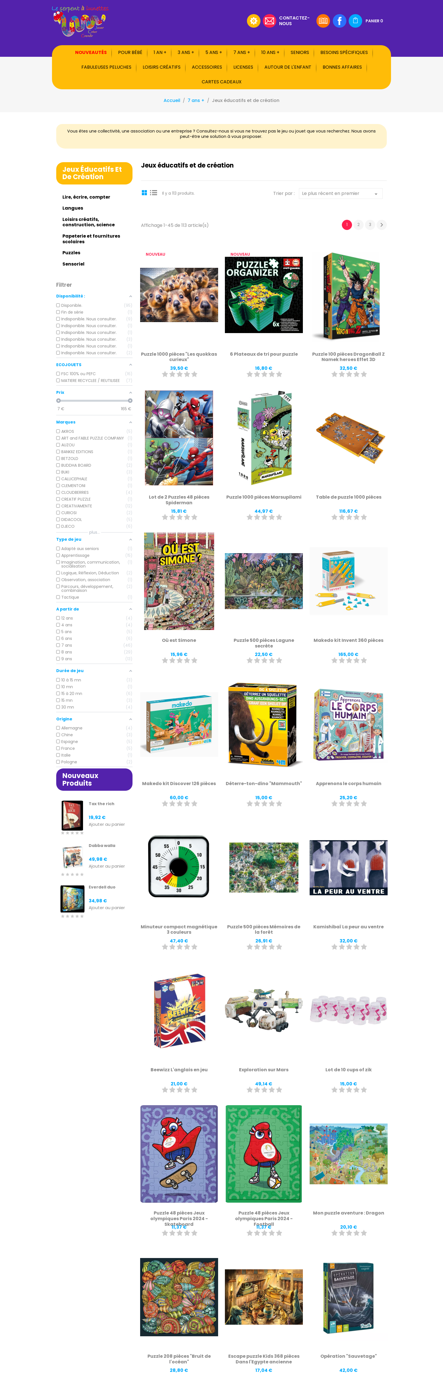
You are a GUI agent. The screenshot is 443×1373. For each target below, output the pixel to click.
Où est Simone (179, 640)
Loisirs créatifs (162, 67)
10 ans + (270, 52)
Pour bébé (130, 52)
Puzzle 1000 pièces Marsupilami (263, 497)
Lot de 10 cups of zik (348, 1069)
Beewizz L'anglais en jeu (179, 1069)
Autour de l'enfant (287, 67)
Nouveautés (91, 52)
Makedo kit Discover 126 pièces (179, 783)
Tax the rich (101, 804)
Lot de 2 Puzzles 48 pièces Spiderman (179, 500)
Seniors (300, 52)
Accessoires (207, 67)
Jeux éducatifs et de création (92, 173)
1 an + (160, 52)
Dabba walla (102, 845)
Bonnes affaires (342, 67)
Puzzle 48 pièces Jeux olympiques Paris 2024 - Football (264, 1219)
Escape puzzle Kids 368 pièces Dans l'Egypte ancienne (263, 1359)
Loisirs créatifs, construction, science (88, 222)
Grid (145, 192)
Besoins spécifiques (344, 52)
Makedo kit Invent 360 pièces (348, 640)
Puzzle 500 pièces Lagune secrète (264, 643)
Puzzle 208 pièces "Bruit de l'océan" (179, 1359)
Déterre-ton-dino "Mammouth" (264, 783)
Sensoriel (73, 264)
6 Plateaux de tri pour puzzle (264, 354)
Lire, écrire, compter (86, 197)
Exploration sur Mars (263, 1069)
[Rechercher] (208, 21)
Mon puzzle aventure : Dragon (348, 1213)
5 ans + (213, 52)
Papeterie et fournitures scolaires (91, 239)
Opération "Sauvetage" (348, 1356)
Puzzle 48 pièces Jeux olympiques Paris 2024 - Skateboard (179, 1219)
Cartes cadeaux (222, 82)
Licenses (243, 67)
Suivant (382, 225)
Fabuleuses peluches (106, 67)
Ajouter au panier (107, 824)
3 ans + (186, 52)
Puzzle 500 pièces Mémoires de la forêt (263, 930)
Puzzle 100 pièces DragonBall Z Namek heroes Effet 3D (348, 357)
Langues (72, 208)
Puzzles (71, 252)
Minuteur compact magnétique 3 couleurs (179, 930)
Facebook (339, 21)
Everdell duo (102, 887)
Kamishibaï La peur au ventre (348, 927)
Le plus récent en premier (340, 193)
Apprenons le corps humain (348, 783)
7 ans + (241, 52)
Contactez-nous (294, 20)
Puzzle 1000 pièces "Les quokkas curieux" (179, 357)
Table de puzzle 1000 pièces (348, 497)
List (153, 192)
